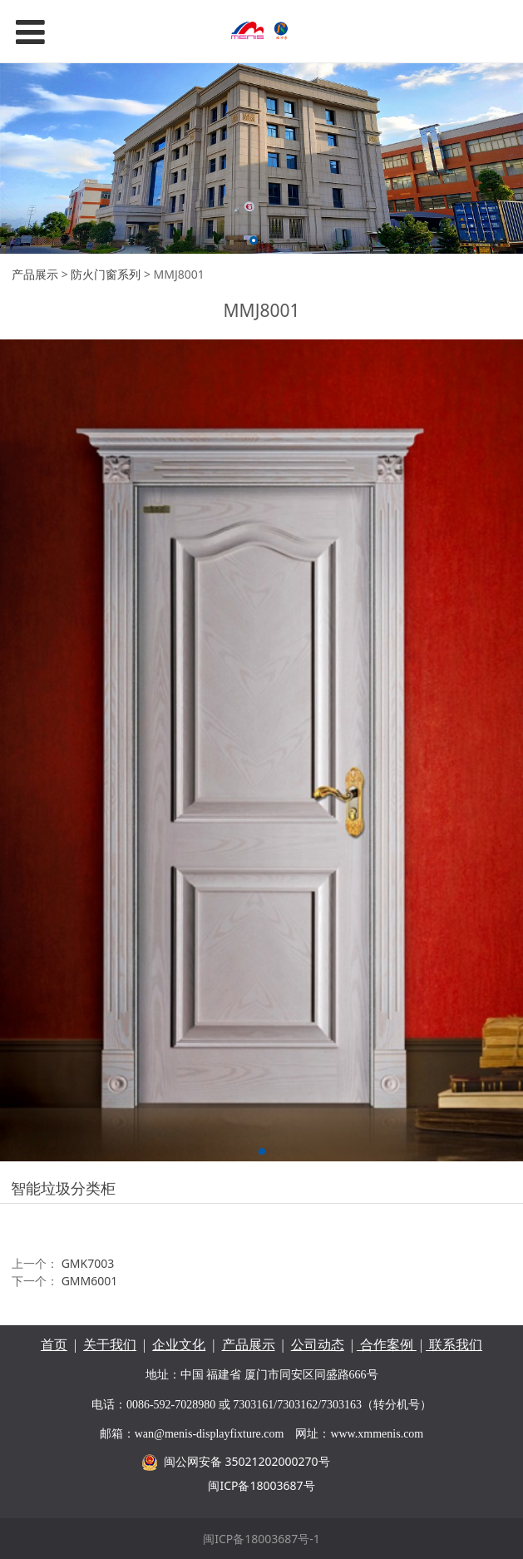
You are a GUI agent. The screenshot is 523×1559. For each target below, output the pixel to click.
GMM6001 (90, 1281)
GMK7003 (88, 1263)
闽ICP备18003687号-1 (261, 1539)
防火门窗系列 (106, 274)
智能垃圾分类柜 (63, 1188)
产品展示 (35, 274)
